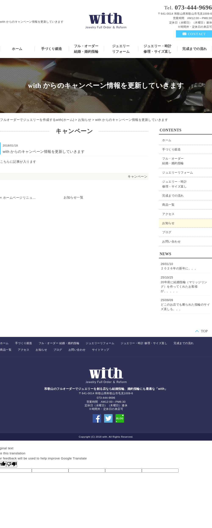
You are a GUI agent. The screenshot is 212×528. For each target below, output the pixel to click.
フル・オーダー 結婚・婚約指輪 (59, 343)
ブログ (167, 232)
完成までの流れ (194, 49)
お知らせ (84, 119)
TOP (204, 331)
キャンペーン (137, 176)
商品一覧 (168, 204)
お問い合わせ (171, 241)
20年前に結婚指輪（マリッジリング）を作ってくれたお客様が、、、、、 (184, 286)
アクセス (168, 214)
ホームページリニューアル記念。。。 (20, 197)
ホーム (17, 49)
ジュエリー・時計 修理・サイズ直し (144, 343)
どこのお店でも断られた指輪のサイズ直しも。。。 (185, 307)
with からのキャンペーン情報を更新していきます (131, 119)
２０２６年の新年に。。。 (179, 268)
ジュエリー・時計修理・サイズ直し (158, 48)
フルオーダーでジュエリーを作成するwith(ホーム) (37, 119)
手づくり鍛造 (51, 49)
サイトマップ (100, 349)
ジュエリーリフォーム (121, 48)
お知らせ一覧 (73, 197)
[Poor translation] (11, 464)
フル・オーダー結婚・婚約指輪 (86, 48)
